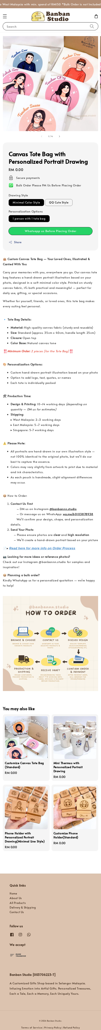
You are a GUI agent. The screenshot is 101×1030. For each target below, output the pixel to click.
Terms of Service (31, 1027)
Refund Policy (71, 1027)
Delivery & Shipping (23, 907)
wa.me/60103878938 (78, 514)
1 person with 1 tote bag (29, 218)
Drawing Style (18, 195)
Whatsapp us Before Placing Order (50, 231)
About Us (16, 898)
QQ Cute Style (58, 202)
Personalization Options (26, 211)
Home (13, 893)
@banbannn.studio (63, 509)
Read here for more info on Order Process (42, 548)
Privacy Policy (52, 1027)
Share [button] (15, 242)
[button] (5, 16)
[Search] (92, 26)
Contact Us (17, 912)
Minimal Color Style (26, 202)
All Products (18, 903)
